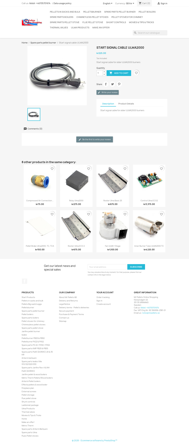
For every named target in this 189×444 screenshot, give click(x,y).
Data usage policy (62, 3)
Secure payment (66, 311)
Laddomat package (30, 405)
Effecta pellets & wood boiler (34, 384)
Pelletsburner (92, 11)
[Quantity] (99, 73)
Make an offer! (101, 27)
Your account (105, 292)
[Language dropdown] (108, 3)
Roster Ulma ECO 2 (76, 246)
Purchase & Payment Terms (71, 314)
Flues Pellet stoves (30, 436)
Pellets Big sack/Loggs (32, 304)
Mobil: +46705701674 (39, 3)
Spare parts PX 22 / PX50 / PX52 (36, 345)
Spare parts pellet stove (64, 22)
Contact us (64, 317)
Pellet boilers (147, 11)
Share (105, 84)
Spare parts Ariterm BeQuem (35, 429)
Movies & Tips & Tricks (141, 22)
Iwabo (24, 335)
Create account (103, 304)
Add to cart (118, 73)
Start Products (28, 297)
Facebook (24, 281)
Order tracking (103, 297)
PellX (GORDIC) (28, 371)
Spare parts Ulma (29, 432)
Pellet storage (28, 395)
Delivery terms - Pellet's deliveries (74, 307)
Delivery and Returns (68, 300)
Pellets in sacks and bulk (65, 11)
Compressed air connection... (40, 200)
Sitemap (62, 321)
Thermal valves (59, 27)
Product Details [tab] (126, 103)
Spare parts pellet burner (120, 11)
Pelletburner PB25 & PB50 (33, 338)
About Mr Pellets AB (68, 297)
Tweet (112, 84)
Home (24, 418)
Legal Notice (64, 304)
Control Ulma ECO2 (149, 200)
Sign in (99, 300)
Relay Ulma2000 (76, 200)
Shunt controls (116, 22)
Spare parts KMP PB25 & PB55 (35, 348)
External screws (29, 391)
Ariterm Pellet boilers (31, 381)
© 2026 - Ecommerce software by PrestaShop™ (94, 440)
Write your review (107, 92)
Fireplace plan (28, 388)
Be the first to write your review (94, 139)
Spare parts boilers (61, 17)
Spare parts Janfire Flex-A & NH (35, 367)
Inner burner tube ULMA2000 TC (149, 246)
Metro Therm (27, 425)
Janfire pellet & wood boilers (34, 374)
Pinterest (119, 84)
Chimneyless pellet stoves (92, 17)
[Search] (150, 32)
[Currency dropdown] (130, 3)
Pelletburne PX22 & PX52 (33, 341)
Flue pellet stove (92, 22)
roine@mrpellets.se (151, 313)
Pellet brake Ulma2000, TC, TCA (40, 246)
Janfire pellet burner (31, 331)
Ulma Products (80, 27)
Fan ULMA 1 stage (112, 246)
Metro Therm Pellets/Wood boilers (37, 378)
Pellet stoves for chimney (127, 17)
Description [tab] (108, 103)
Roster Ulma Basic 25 (112, 200)
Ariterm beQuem (29, 358)
